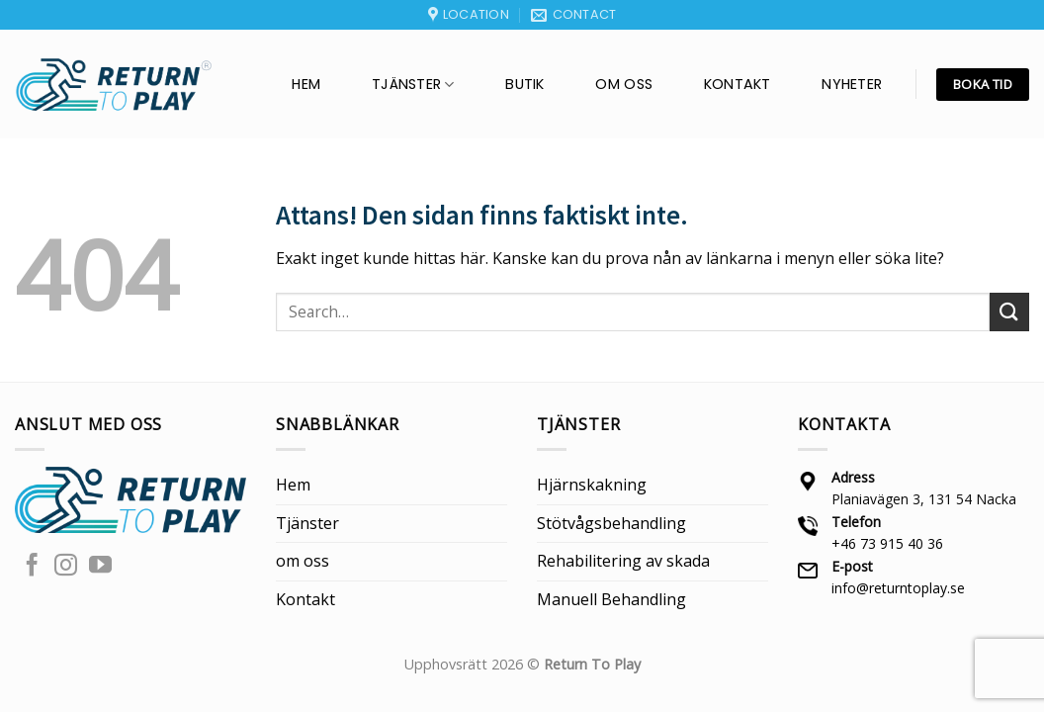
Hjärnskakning (592, 484)
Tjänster (413, 84)
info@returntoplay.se (898, 587)
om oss (623, 84)
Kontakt (737, 84)
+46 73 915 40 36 (887, 543)
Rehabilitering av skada (623, 561)
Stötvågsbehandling (611, 523)
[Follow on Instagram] (65, 566)
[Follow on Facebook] (32, 566)
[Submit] (1009, 312)
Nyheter (852, 84)
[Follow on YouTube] (100, 566)
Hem (306, 84)
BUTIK (524, 84)
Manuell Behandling (611, 599)
